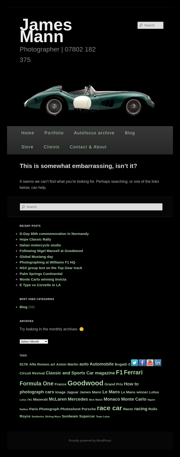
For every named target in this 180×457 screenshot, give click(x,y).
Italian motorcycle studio (40, 245)
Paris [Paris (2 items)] (33, 409)
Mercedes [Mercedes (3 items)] (78, 399)
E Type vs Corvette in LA (40, 285)
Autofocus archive (94, 133)
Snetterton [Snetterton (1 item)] (38, 416)
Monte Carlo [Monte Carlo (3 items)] (133, 399)
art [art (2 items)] (53, 364)
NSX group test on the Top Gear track (51, 268)
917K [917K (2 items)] (24, 364)
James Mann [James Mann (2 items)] (90, 392)
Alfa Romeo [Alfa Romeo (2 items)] (39, 364)
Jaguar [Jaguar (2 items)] (73, 392)
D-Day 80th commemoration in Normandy (54, 234)
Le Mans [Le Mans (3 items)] (111, 391)
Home (27, 133)
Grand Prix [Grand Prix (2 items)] (114, 384)
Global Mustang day (36, 257)
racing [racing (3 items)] (140, 408)
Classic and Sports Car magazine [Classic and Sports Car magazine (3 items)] (80, 372)
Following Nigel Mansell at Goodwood (51, 251)
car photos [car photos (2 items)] (145, 364)
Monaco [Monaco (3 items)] (112, 399)
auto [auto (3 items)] (84, 364)
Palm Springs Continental (41, 274)
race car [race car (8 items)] (109, 408)
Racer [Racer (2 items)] (128, 409)
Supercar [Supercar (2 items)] (87, 416)
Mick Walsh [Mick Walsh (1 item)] (96, 399)
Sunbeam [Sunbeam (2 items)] (70, 416)
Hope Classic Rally (35, 239)
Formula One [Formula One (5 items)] (37, 383)
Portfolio (54, 133)
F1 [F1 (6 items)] (119, 372)
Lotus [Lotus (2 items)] (154, 392)
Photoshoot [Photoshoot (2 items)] (70, 409)
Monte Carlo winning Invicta (43, 279)
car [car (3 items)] (131, 364)
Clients (52, 147)
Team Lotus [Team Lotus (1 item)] (103, 416)
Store (27, 147)
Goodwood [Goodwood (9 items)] (85, 383)
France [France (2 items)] (61, 384)
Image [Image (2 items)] (60, 392)
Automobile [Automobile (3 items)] (102, 364)
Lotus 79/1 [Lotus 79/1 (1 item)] (26, 399)
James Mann (46, 30)
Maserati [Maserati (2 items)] (40, 399)
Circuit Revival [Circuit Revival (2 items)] (32, 373)
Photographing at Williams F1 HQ (47, 262)
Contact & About (88, 147)
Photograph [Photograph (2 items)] (49, 409)
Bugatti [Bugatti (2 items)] (121, 364)
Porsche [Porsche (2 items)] (89, 409)
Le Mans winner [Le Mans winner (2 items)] (134, 392)
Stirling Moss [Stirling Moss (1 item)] (53, 416)
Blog (130, 133)
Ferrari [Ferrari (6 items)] (133, 372)
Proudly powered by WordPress (90, 440)
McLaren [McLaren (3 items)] (58, 399)
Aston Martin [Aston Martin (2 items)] (67, 364)
